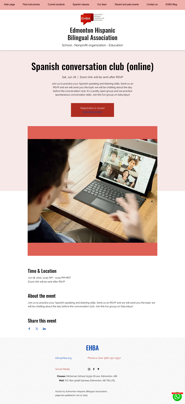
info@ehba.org (63, 358)
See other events (92, 111)
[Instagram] (89, 369)
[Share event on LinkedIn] (44, 329)
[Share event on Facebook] (29, 329)
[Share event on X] (36, 329)
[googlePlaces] (98, 369)
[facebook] (93, 369)
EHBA (92, 347)
